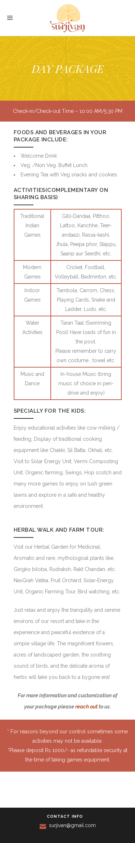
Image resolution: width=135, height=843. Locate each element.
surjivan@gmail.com (72, 825)
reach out (86, 707)
